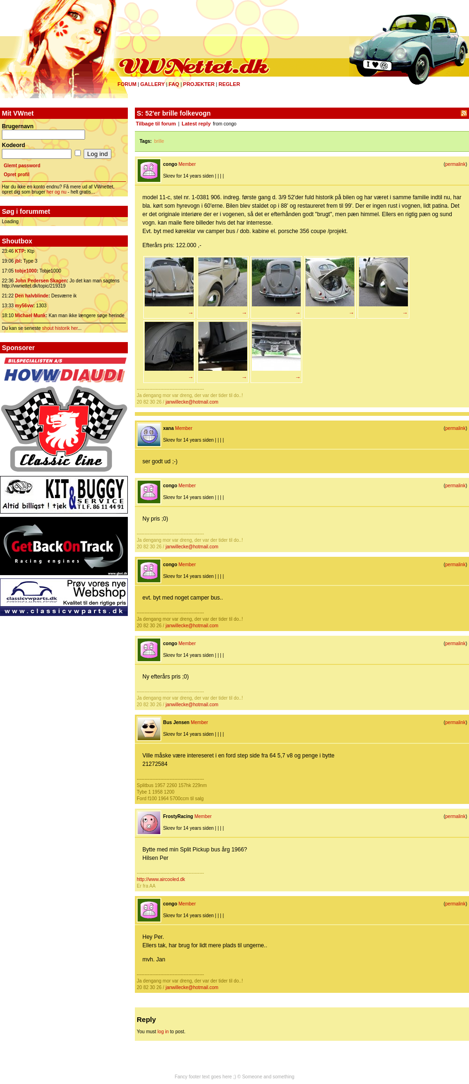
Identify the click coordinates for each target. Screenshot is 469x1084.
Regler (229, 84)
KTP (19, 251)
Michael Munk (30, 315)
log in (163, 1031)
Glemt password (22, 165)
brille (159, 141)
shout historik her (60, 328)
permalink (455, 164)
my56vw (24, 305)
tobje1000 (26, 270)
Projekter (199, 84)
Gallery (152, 84)
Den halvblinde (31, 295)
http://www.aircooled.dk (161, 879)
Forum (126, 84)
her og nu (56, 192)
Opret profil (16, 174)
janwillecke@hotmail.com (191, 402)
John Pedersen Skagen (41, 280)
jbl (18, 261)
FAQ (174, 84)
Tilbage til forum (156, 123)
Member (187, 164)
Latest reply (196, 123)
